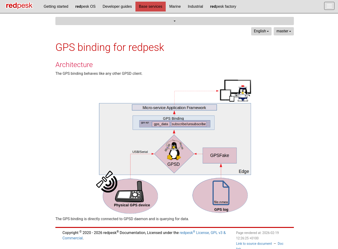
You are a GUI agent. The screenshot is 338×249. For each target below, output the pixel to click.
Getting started (56, 6)
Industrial (195, 6)
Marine (175, 6)
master (284, 31)
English (261, 31)
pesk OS (85, 6)
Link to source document (254, 243)
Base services (150, 6)
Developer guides (117, 6)
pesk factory (223, 6)
